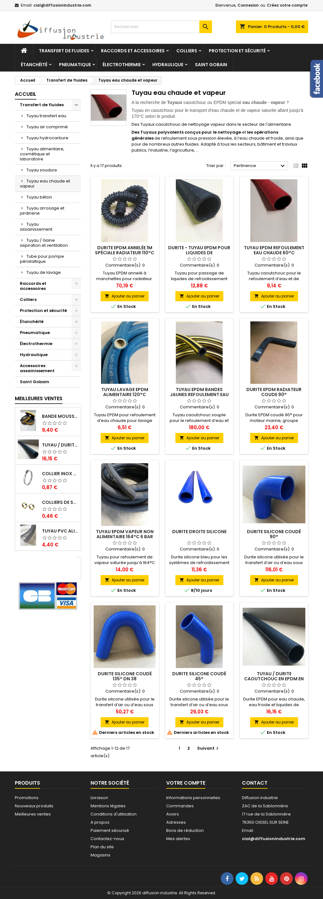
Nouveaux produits (34, 806)
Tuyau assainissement (36, 226)
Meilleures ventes (33, 814)
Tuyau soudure (41, 170)
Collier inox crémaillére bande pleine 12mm (60, 473)
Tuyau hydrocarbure (47, 138)
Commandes (180, 806)
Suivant (208, 748)
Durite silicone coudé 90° (274, 534)
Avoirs (172, 814)
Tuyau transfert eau (46, 116)
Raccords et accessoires (133, 51)
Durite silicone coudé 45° (199, 676)
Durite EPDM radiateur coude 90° (274, 392)
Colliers (186, 51)
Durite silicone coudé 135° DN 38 (125, 676)
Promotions (26, 798)
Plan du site (102, 847)
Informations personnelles (193, 798)
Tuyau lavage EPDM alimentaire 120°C (124, 392)
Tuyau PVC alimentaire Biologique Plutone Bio (60, 530)
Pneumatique (75, 64)
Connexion (248, 5)
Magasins (100, 855)
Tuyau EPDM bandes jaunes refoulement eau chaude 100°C (199, 394)
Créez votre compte (287, 5)
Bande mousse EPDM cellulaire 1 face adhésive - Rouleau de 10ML (60, 416)
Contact (254, 783)
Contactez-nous (107, 839)
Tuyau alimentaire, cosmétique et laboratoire (42, 154)
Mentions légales (108, 806)
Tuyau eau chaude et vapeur (45, 183)
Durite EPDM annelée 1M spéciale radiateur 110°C (124, 250)
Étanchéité (34, 64)
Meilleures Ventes (38, 398)
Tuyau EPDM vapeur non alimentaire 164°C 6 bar (125, 534)
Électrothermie (122, 64)
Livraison (99, 798)
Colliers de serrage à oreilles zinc (60, 502)
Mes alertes (178, 839)
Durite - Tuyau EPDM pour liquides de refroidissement (199, 253)
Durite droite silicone (199, 531)
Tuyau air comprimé (47, 127)
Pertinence (260, 166)
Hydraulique (167, 64)
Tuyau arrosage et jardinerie (42, 210)
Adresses (176, 822)
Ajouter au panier (124, 296)
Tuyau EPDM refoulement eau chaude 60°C (274, 250)
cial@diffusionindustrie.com (62, 5)
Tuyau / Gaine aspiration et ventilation (44, 242)
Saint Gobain (211, 64)
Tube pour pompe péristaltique (42, 258)
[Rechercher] (161, 26)
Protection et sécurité (237, 51)
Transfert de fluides (64, 51)
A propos (100, 822)
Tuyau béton (39, 197)
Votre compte (185, 783)
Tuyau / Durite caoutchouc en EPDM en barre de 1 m (60, 444)
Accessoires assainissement (37, 368)
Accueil (25, 94)
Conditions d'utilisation (114, 814)
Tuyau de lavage (43, 272)
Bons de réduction (185, 830)
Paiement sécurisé (110, 830)
